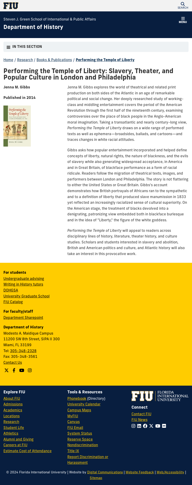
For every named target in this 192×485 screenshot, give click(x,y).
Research (25, 60)
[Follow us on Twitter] (7, 371)
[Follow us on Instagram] (30, 371)
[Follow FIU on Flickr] (165, 426)
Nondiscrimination (82, 445)
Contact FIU (141, 414)
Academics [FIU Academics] (12, 410)
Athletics (10, 434)
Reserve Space (80, 439)
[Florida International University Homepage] (49, 5)
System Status (79, 434)
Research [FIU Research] (11, 422)
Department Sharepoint (23, 318)
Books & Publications (54, 60)
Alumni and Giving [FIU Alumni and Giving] (18, 439)
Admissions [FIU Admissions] (13, 404)
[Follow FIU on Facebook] (146, 426)
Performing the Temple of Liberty (105, 60)
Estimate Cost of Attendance (27, 451)
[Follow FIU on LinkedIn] (140, 426)
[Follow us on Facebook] (14, 371)
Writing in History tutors (23, 284)
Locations (11, 416)
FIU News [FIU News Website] (139, 420)
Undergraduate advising (23, 279)
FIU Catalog (13, 302)
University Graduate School (26, 296)
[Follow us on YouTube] (22, 371)
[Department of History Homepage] (33, 28)
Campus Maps (79, 410)
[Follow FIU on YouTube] (158, 426)
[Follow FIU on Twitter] (152, 426)
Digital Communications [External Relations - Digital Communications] (105, 472)
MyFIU (72, 416)
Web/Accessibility (170, 472)
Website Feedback (140, 472)
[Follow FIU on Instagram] (134, 426)
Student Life (13, 428)
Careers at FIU (15, 445)
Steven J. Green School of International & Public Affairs (49, 19)
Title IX (73, 451)
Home (8, 60)
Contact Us (12, 363)
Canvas (73, 422)
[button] (183, 5)
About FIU (11, 399)
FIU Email (75, 428)
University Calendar (83, 404)
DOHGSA (10, 290)
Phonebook (76, 399)
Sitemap (96, 478)
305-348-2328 (23, 351)
